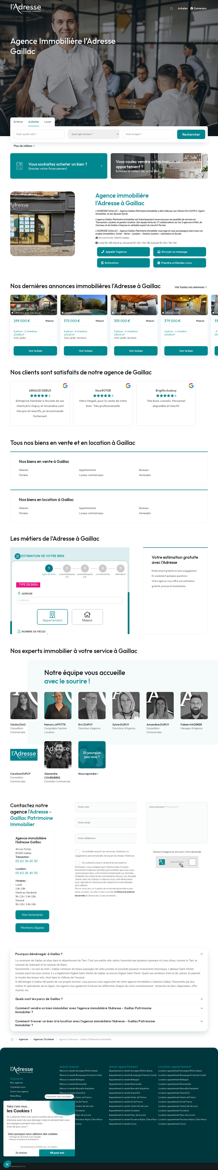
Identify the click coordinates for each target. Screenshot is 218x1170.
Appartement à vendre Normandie (125, 1084)
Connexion (198, 8)
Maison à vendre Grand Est (72, 1093)
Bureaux (144, 470)
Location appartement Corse (172, 1124)
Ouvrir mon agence (19, 1091)
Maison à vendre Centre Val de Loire (76, 1106)
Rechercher (191, 134)
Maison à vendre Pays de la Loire (75, 1115)
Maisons (23, 470)
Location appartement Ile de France (175, 1101)
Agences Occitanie (43, 1039)
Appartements (87, 470)
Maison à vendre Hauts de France (75, 1097)
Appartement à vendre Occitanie (124, 1110)
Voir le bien (35, 350)
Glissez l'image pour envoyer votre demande (177, 851)
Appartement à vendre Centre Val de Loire (128, 1106)
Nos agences (16, 1082)
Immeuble (145, 475)
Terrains (23, 475)
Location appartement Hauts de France (177, 1097)
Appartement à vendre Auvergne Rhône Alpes (131, 1070)
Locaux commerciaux (91, 475)
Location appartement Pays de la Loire (176, 1115)
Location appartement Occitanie (173, 1110)
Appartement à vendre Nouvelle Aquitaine (129, 1088)
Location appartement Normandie (174, 1084)
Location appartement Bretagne (173, 1079)
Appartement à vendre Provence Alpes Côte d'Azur (133, 1119)
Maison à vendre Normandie (73, 1084)
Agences (23, 1039)
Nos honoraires (32, 915)
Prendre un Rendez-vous (175, 262)
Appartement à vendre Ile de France (126, 1101)
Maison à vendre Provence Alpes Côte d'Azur (81, 1119)
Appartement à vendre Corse (122, 1124)
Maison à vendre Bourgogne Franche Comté (81, 1075)
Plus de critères (25, 146)
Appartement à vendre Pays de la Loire (127, 1115)
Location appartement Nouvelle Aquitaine (178, 1088)
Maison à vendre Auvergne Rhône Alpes (79, 1070)
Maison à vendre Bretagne (72, 1079)
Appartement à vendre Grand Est (124, 1093)
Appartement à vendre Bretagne (124, 1079)
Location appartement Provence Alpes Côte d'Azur (182, 1119)
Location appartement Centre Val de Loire (178, 1106)
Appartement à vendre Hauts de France (127, 1097)
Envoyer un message (172, 251)
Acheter (183, 8)
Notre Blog (15, 1096)
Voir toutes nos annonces (191, 287)
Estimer (18, 121)
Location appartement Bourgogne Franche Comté (182, 1075)
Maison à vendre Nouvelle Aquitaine (77, 1088)
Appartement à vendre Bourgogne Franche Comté (132, 1075)
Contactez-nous (18, 1087)
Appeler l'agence (114, 251)
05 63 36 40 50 (26, 861)
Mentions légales (32, 928)
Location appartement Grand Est (174, 1093)
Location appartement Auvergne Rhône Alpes (180, 1070)
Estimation (110, 262)
